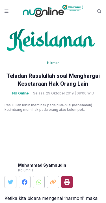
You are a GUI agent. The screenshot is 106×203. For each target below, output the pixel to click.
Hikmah (53, 63)
